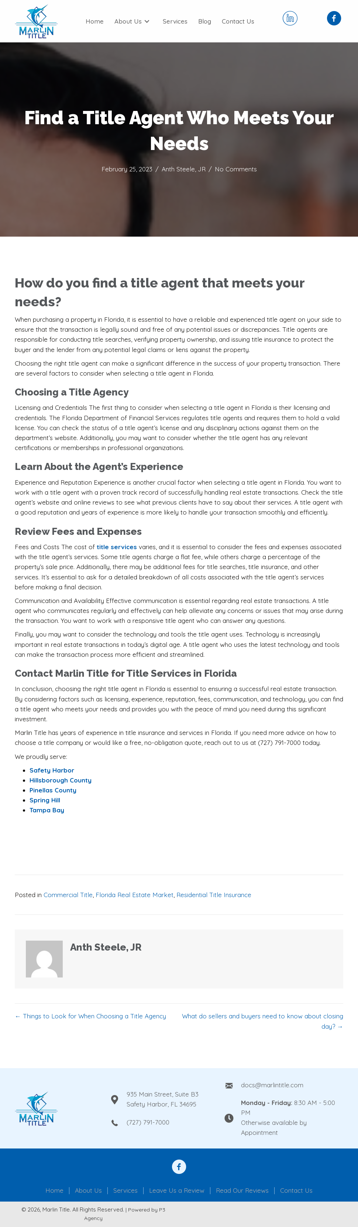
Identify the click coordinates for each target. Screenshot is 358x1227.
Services (125, 1190)
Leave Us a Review (176, 1190)
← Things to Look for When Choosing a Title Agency (90, 1016)
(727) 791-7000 (148, 1122)
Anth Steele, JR (184, 169)
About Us (88, 1190)
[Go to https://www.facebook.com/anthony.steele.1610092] (179, 1168)
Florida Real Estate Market (134, 895)
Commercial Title (68, 895)
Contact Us (296, 1190)
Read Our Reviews (242, 1190)
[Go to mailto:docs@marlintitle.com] (283, 1084)
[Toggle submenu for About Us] (147, 21)
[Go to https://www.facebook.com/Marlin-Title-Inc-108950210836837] (334, 19)
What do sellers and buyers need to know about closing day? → (262, 1021)
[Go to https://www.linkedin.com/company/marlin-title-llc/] (290, 19)
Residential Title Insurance (213, 895)
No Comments (236, 169)
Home (54, 1190)
